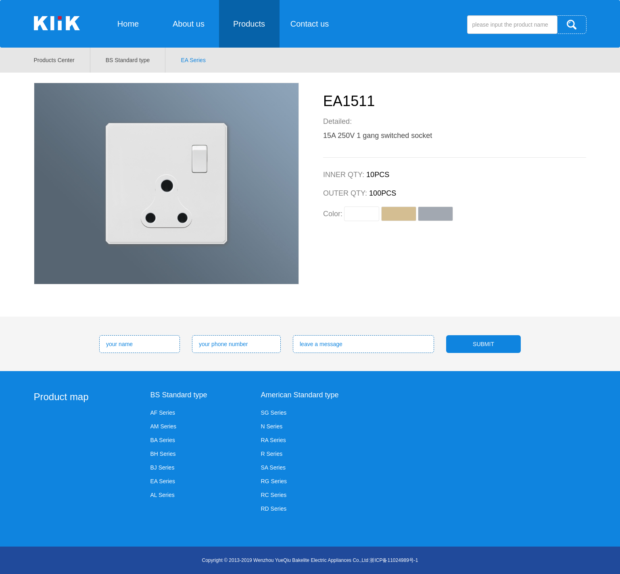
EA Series (193, 60)
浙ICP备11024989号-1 (393, 560)
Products (249, 23)
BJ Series (162, 467)
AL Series (162, 495)
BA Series (162, 440)
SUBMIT (483, 344)
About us (189, 23)
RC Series (274, 495)
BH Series (163, 454)
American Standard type (300, 395)
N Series (272, 426)
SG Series (274, 412)
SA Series (273, 467)
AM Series (163, 426)
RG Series (274, 481)
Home (128, 23)
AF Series (162, 412)
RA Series (273, 440)
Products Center (54, 60)
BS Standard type (128, 60)
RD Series (274, 508)
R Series (272, 454)
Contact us (309, 23)
